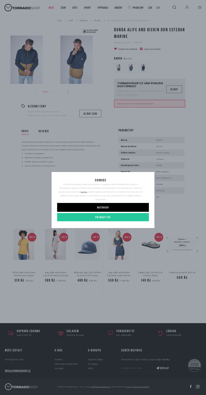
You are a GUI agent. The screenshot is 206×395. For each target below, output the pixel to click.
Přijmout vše (103, 226)
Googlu (84, 201)
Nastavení (103, 217)
